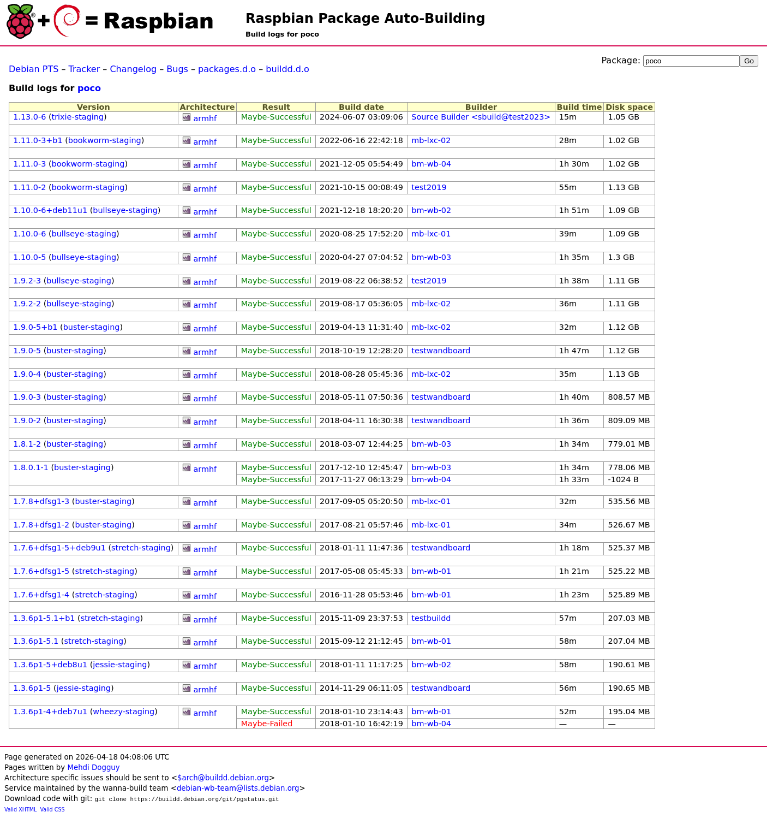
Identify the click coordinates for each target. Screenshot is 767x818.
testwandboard (440, 350)
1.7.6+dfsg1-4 (41, 594)
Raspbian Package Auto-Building (365, 18)
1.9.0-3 (27, 397)
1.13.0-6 (29, 116)
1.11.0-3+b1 (37, 140)
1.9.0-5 (27, 350)
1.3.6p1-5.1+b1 (44, 618)
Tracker (84, 69)
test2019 (428, 187)
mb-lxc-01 (431, 233)
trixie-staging (78, 116)
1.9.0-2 (27, 420)
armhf (205, 118)
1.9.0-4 (27, 374)
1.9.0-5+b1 (35, 327)
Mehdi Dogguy (93, 767)
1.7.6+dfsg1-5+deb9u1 (59, 547)
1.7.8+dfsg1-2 (41, 524)
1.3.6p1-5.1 (35, 641)
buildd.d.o (287, 69)
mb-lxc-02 (431, 140)
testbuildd (431, 618)
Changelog (133, 69)
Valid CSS (52, 810)
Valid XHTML (20, 810)
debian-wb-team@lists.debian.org (238, 788)
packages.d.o (227, 69)
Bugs (177, 69)
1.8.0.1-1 (31, 467)
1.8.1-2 (27, 444)
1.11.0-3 (29, 163)
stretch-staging (141, 547)
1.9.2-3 (27, 280)
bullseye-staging (125, 210)
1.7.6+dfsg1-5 (41, 571)
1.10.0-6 (29, 233)
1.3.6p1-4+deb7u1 (50, 711)
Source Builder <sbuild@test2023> (480, 116)
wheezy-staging (123, 711)
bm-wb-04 (431, 163)
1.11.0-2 (29, 187)
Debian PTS (33, 69)
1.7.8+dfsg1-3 (41, 501)
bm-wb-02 (431, 210)
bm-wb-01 (431, 571)
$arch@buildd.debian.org (223, 778)
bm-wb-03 (431, 257)
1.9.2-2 (27, 303)
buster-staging (91, 327)
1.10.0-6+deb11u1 (50, 210)
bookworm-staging (104, 140)
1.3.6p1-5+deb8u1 (50, 664)
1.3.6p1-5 (32, 688)
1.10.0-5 (29, 257)
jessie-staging (120, 664)
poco (89, 88)
